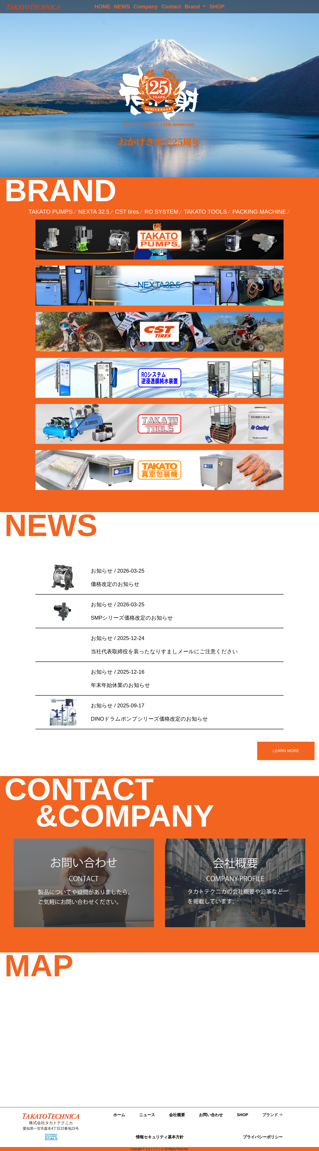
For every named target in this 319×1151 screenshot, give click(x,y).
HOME (103, 7)
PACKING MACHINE (259, 211)
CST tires (127, 211)
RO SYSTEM (161, 211)
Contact (171, 7)
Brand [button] (193, 7)
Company (146, 7)
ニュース (147, 1115)
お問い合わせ (211, 1115)
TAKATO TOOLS (205, 211)
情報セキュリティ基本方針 (160, 1137)
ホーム (119, 1115)
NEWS (122, 7)
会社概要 (177, 1115)
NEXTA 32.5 (93, 211)
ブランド (270, 1115)
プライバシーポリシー (263, 1137)
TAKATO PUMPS (51, 211)
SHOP (216, 7)
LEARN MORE (286, 751)
